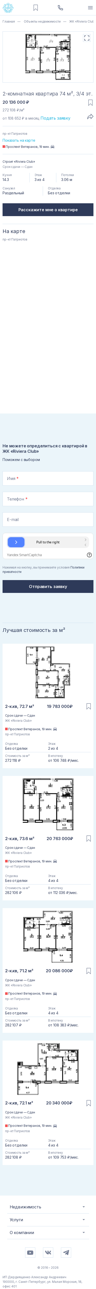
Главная (9, 21)
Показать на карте (19, 140)
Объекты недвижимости (41, 21)
